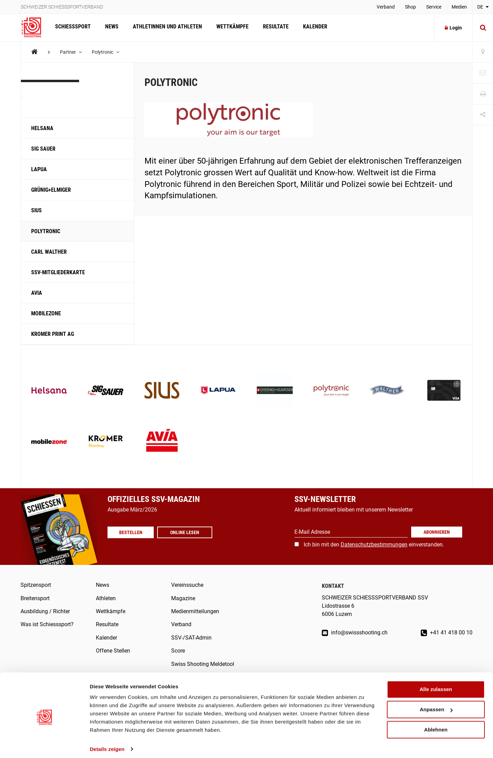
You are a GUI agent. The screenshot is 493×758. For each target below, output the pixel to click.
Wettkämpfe (230, 27)
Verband (386, 7)
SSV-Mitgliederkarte (58, 272)
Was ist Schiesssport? (47, 624)
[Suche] (482, 27)
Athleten (106, 598)
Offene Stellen (113, 650)
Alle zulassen (435, 685)
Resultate (273, 27)
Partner (71, 52)
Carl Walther (49, 252)
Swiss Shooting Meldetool (202, 664)
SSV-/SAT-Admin (191, 637)
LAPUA (39, 169)
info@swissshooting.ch (355, 632)
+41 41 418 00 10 (446, 632)
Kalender (311, 27)
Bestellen (131, 532)
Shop (410, 7)
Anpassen (436, 705)
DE (483, 7)
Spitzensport (36, 585)
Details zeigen (107, 744)
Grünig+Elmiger (51, 190)
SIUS (36, 210)
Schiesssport (72, 27)
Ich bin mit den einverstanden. (374, 544)
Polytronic (106, 52)
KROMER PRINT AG (52, 334)
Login (453, 27)
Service (433, 7)
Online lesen (186, 532)
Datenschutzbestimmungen (374, 544)
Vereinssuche (187, 585)
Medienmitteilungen (195, 611)
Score (178, 650)
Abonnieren (437, 532)
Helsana (42, 128)
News (110, 27)
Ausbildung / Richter (45, 611)
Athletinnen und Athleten (165, 27)
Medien (459, 7)
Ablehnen (435, 725)
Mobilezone (46, 313)
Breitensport (35, 598)
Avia (36, 293)
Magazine (183, 598)
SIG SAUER (43, 149)
